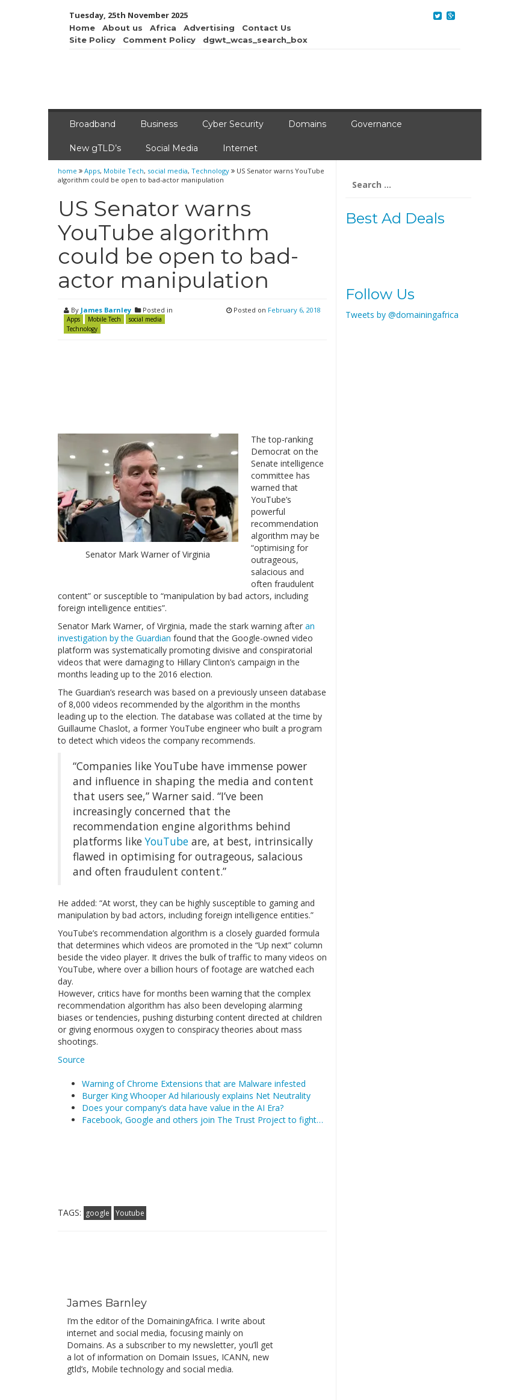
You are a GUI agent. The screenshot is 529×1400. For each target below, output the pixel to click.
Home (82, 28)
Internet (240, 148)
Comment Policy (159, 40)
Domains (307, 124)
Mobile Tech (124, 170)
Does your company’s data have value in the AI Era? (182, 1107)
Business (159, 124)
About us (122, 28)
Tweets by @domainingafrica (402, 314)
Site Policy (92, 40)
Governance (376, 124)
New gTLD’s (95, 148)
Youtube (130, 1213)
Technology (210, 170)
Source (71, 1059)
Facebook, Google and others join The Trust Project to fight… (202, 1119)
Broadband (92, 124)
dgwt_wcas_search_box (255, 40)
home (68, 170)
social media (167, 170)
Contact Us (266, 28)
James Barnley (106, 309)
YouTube (166, 841)
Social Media (172, 148)
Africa (163, 28)
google (97, 1213)
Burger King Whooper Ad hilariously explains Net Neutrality (196, 1095)
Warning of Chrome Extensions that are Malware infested (194, 1083)
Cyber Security (233, 124)
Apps (92, 170)
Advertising (209, 28)
